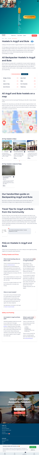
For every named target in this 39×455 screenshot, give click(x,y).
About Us (3, 441)
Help (3, 443)
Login (26, 415)
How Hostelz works (5, 439)
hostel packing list (29, 338)
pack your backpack (5, 428)
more (7, 156)
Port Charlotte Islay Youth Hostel (7, 177)
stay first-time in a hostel (6, 430)
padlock (5, 326)
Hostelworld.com (11, 265)
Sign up (19, 412)
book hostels (4, 427)
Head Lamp (27, 331)
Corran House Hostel (18, 151)
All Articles (4, 432)
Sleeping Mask (28, 329)
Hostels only (24, 74)
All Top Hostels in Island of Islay (12, 164)
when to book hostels (9, 306)
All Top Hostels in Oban (9, 139)
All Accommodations (16, 74)
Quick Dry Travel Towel (29, 330)
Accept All (32, 447)
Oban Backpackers (32, 151)
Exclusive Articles (6, 433)
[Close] (37, 1)
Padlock (26, 326)
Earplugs (27, 328)
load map (19, 121)
